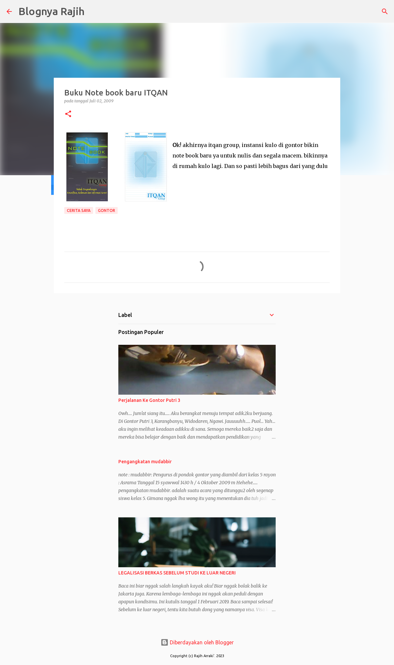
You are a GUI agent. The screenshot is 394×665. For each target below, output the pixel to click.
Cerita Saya (78, 210)
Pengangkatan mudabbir (145, 461)
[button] (68, 114)
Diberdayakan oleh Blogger (197, 642)
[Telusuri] (94, 11)
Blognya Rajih (51, 11)
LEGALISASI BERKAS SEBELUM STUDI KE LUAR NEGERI (177, 572)
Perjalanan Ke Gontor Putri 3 (149, 400)
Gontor (106, 210)
